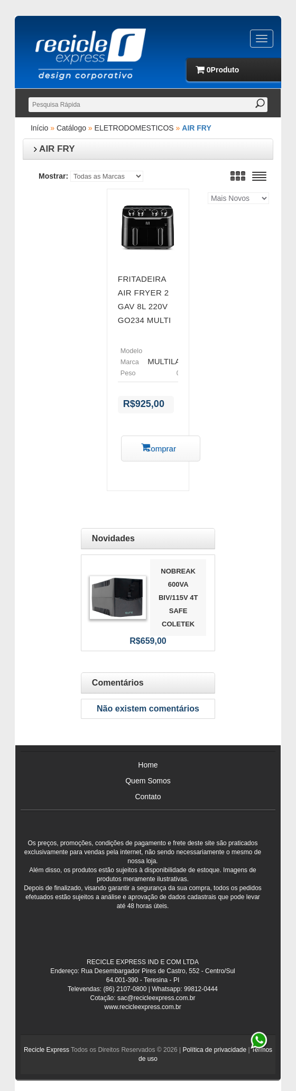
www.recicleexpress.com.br (142, 1007)
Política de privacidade (214, 1049)
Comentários (118, 682)
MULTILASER (172, 361)
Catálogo (71, 128)
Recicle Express (46, 1049)
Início (39, 128)
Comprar (160, 448)
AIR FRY (196, 128)
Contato (148, 796)
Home (148, 765)
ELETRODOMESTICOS (134, 128)
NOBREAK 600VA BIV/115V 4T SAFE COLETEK (178, 597)
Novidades (113, 538)
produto (220, 70)
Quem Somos (148, 780)
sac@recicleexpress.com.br (156, 998)
